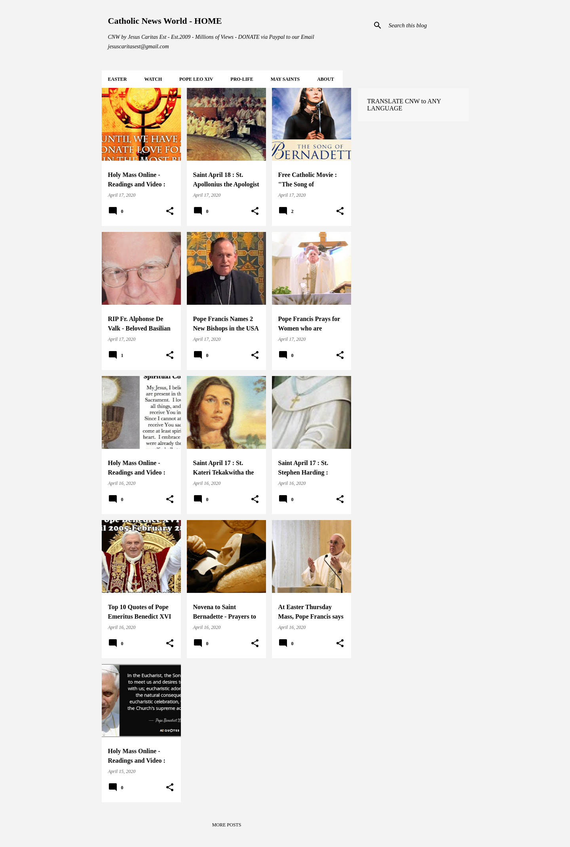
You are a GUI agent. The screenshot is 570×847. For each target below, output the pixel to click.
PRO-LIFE (241, 79)
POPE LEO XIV (196, 79)
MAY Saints (285, 79)
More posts (226, 825)
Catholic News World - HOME (165, 21)
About (325, 79)
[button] (170, 211)
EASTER (117, 79)
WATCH (153, 79)
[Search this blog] (427, 25)
